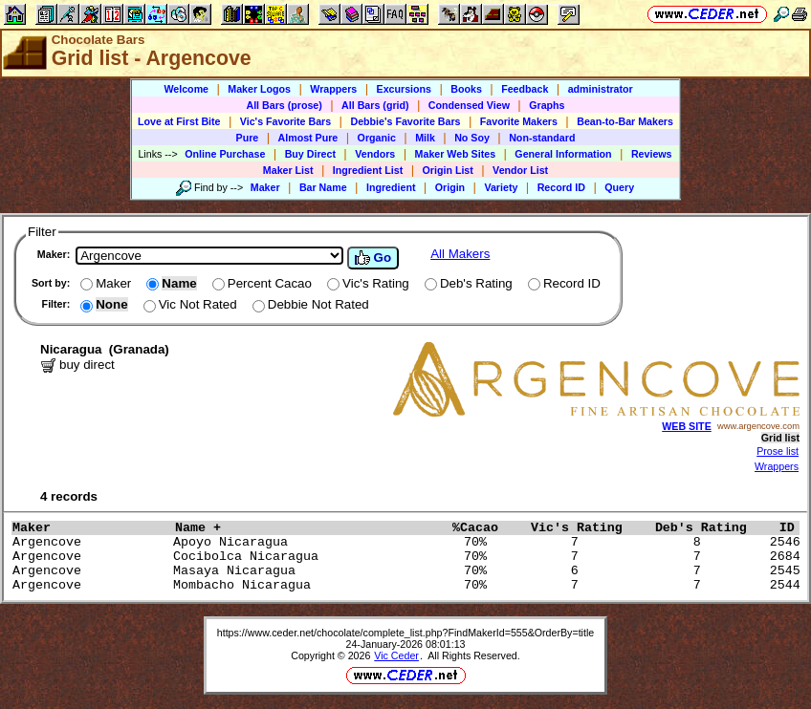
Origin (450, 187)
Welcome (186, 89)
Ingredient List (368, 170)
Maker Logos (259, 89)
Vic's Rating (588, 528)
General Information (563, 154)
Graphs (546, 105)
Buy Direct (310, 154)
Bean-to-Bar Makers (625, 121)
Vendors (375, 154)
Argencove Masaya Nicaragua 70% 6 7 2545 (410, 571)
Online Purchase (225, 154)
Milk (425, 137)
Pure (247, 137)
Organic (377, 137)
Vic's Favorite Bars (285, 121)
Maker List (288, 170)
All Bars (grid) (374, 105)
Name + (309, 528)
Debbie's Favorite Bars (405, 121)
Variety (500, 187)
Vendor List (520, 170)
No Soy (472, 137)
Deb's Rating (712, 528)
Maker (265, 187)
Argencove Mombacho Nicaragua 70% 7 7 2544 (410, 585)
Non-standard (542, 137)
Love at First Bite (179, 121)
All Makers (460, 254)
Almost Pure (308, 137)
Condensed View (469, 105)
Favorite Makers (519, 121)
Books (466, 89)
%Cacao (486, 528)
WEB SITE (687, 426)
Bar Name (323, 187)
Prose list (777, 451)
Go (373, 258)
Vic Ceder (396, 655)
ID (794, 528)
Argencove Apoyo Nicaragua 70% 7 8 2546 (410, 542)
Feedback (524, 89)
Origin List (448, 170)
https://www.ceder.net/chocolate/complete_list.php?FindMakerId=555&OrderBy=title (406, 632)
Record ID (561, 187)
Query (619, 187)
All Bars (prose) (283, 105)
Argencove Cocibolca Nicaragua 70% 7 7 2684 (410, 556)
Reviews (651, 154)
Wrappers (333, 89)
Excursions (404, 89)
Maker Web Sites (455, 154)
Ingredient (391, 187)
